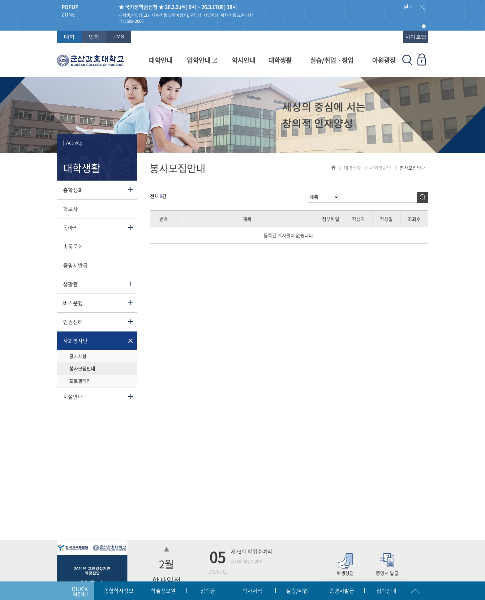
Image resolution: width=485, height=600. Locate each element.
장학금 (207, 590)
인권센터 (73, 322)
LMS (119, 37)
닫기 (414, 7)
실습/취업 (297, 590)
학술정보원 (163, 590)
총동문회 (73, 246)
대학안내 (160, 60)
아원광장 (384, 60)
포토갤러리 (80, 381)
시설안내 (73, 396)
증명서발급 (75, 265)
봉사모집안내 (82, 368)
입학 (94, 37)
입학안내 (202, 60)
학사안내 (243, 60)
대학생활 (280, 60)
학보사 (70, 209)
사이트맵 (415, 37)
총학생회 (73, 190)
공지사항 (78, 356)
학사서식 (252, 590)
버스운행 (73, 303)
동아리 (70, 227)
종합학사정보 (119, 590)
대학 (69, 37)
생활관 (70, 284)
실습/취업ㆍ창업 (332, 60)
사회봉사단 (75, 340)
